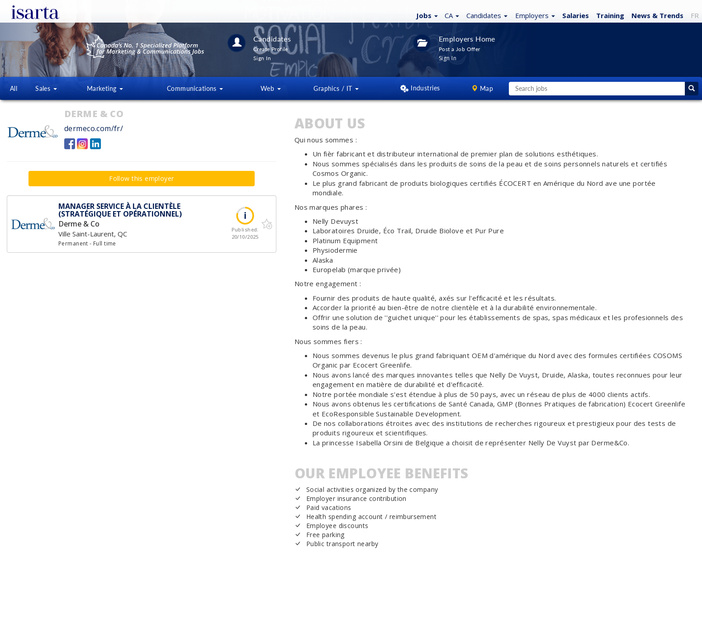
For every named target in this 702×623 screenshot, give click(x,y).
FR (695, 15)
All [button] (13, 88)
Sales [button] (46, 88)
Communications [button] (195, 88)
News (657, 15)
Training (610, 15)
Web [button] (271, 88)
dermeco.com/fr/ (93, 128)
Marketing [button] (105, 88)
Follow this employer (141, 178)
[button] (426, 15)
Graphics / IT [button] (336, 88)
